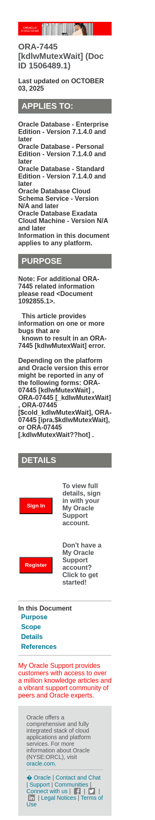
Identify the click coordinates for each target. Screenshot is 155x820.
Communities (71, 784)
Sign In (36, 506)
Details (32, 636)
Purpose (34, 616)
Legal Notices (58, 797)
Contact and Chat (77, 777)
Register (36, 565)
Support (39, 784)
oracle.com (40, 763)
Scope (31, 626)
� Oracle (38, 777)
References (39, 646)
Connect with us (47, 791)
